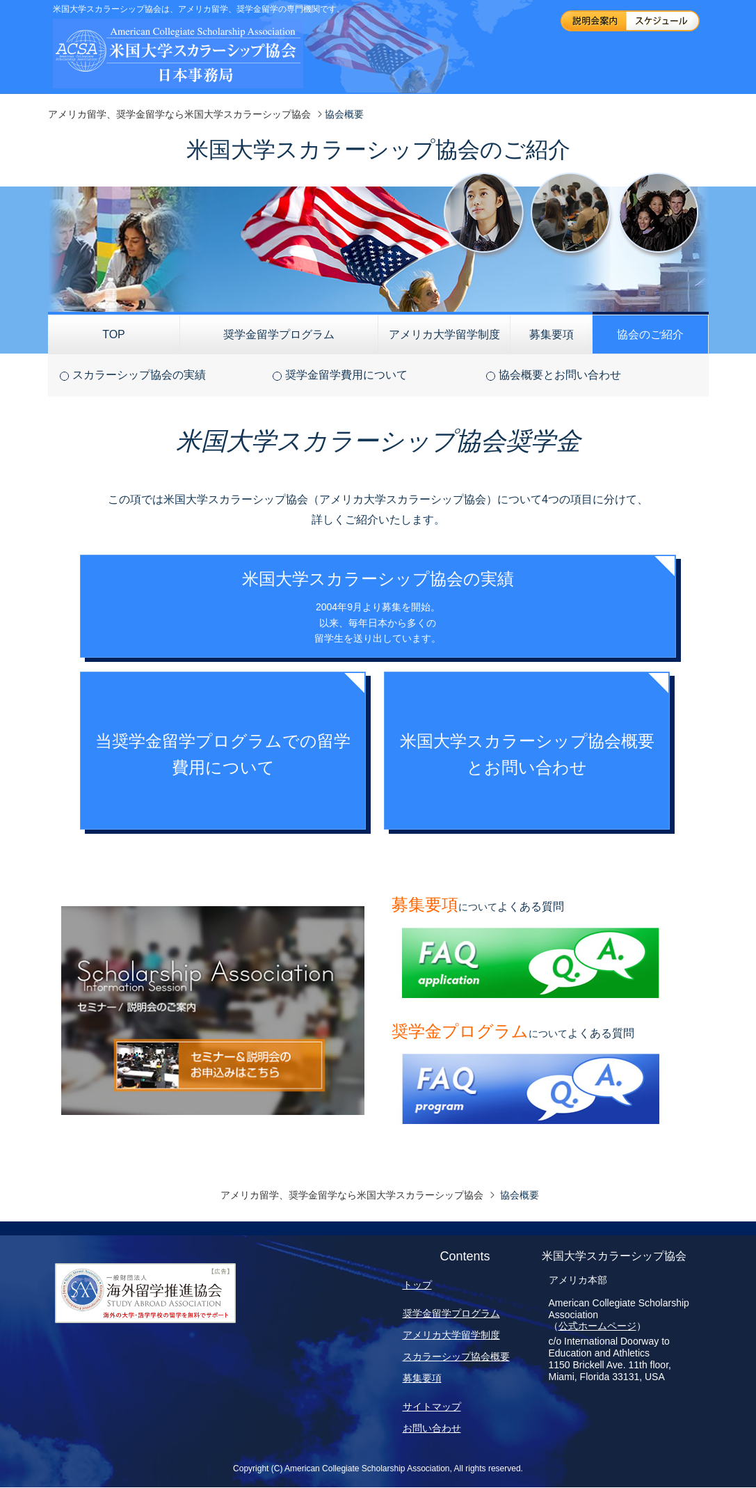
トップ (417, 1284)
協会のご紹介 (650, 334)
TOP (113, 334)
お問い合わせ (432, 1428)
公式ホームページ (597, 1325)
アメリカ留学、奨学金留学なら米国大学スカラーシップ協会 (179, 114)
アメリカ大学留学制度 (444, 334)
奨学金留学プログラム (279, 334)
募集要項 (551, 334)
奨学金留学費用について (346, 375)
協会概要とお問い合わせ (560, 375)
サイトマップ (432, 1406)
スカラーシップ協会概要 (456, 1356)
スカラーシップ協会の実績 (139, 375)
